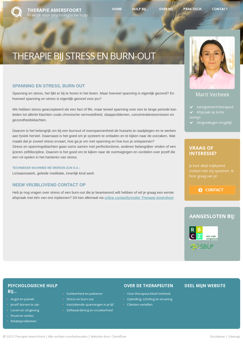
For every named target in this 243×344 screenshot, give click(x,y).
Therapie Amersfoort (54, 10)
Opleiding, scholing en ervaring (149, 299)
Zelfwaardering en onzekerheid (89, 310)
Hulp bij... (140, 9)
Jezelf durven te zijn (25, 304)
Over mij (166, 9)
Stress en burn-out (79, 299)
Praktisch (192, 9)
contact (214, 189)
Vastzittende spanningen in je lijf (90, 304)
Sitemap (234, 336)
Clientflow (119, 336)
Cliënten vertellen (140, 304)
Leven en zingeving (25, 310)
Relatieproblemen (24, 321)
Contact (220, 9)
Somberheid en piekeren (84, 293)
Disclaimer (217, 336)
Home (117, 9)
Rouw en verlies (22, 315)
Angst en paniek (22, 299)
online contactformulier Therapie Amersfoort (139, 198)
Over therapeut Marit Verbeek (149, 293)
